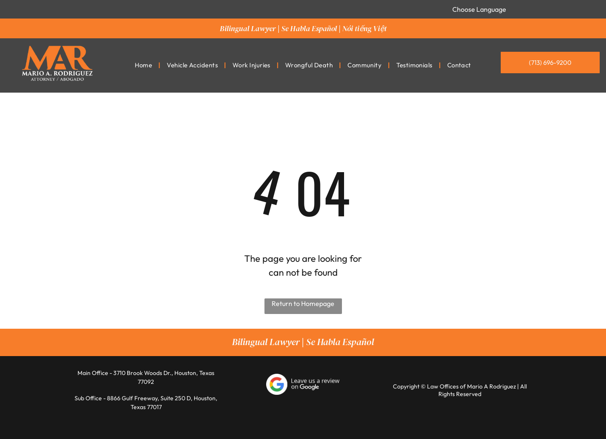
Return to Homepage (303, 303)
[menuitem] (144, 65)
